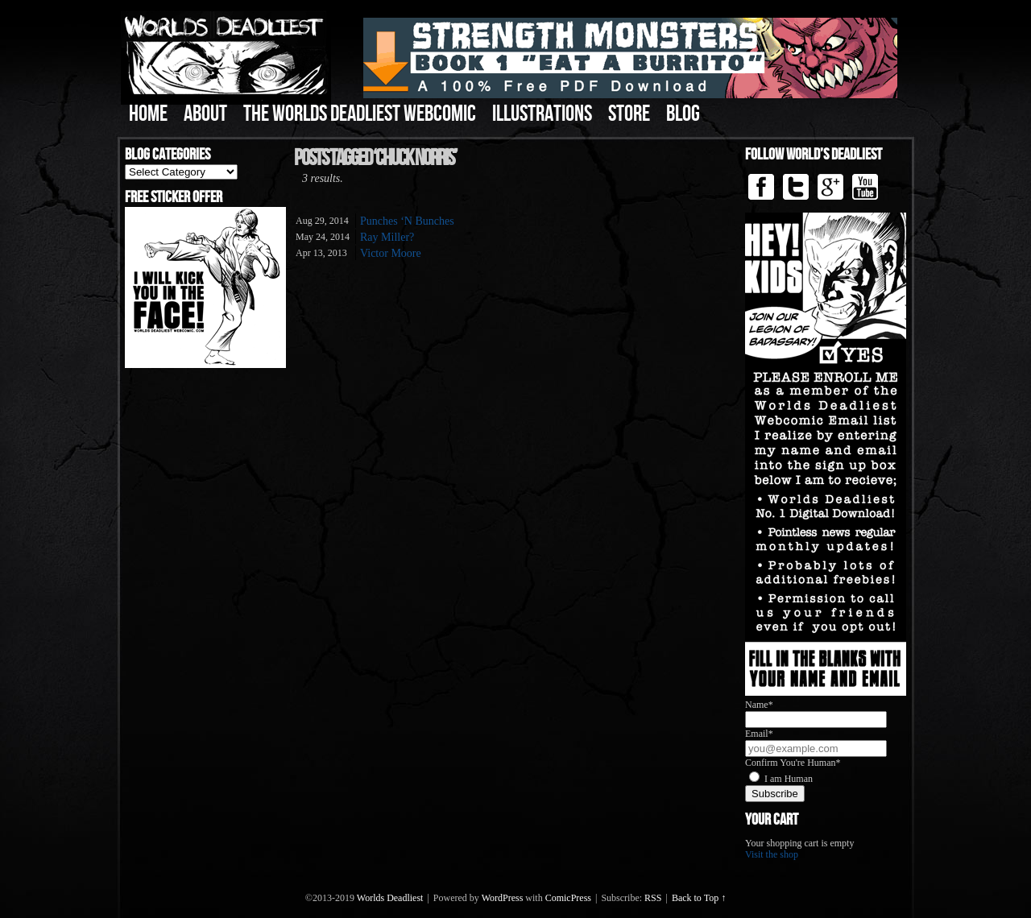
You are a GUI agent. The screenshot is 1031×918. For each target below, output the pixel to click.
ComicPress (568, 898)
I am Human (788, 778)
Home (148, 114)
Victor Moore (390, 253)
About (205, 114)
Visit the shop (771, 854)
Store (629, 114)
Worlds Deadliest (390, 898)
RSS (652, 898)
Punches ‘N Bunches (407, 221)
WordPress (503, 898)
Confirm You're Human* (793, 762)
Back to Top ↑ (699, 898)
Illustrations (542, 114)
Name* (759, 704)
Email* (759, 733)
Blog (683, 114)
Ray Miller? (387, 237)
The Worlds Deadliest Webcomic (359, 114)
